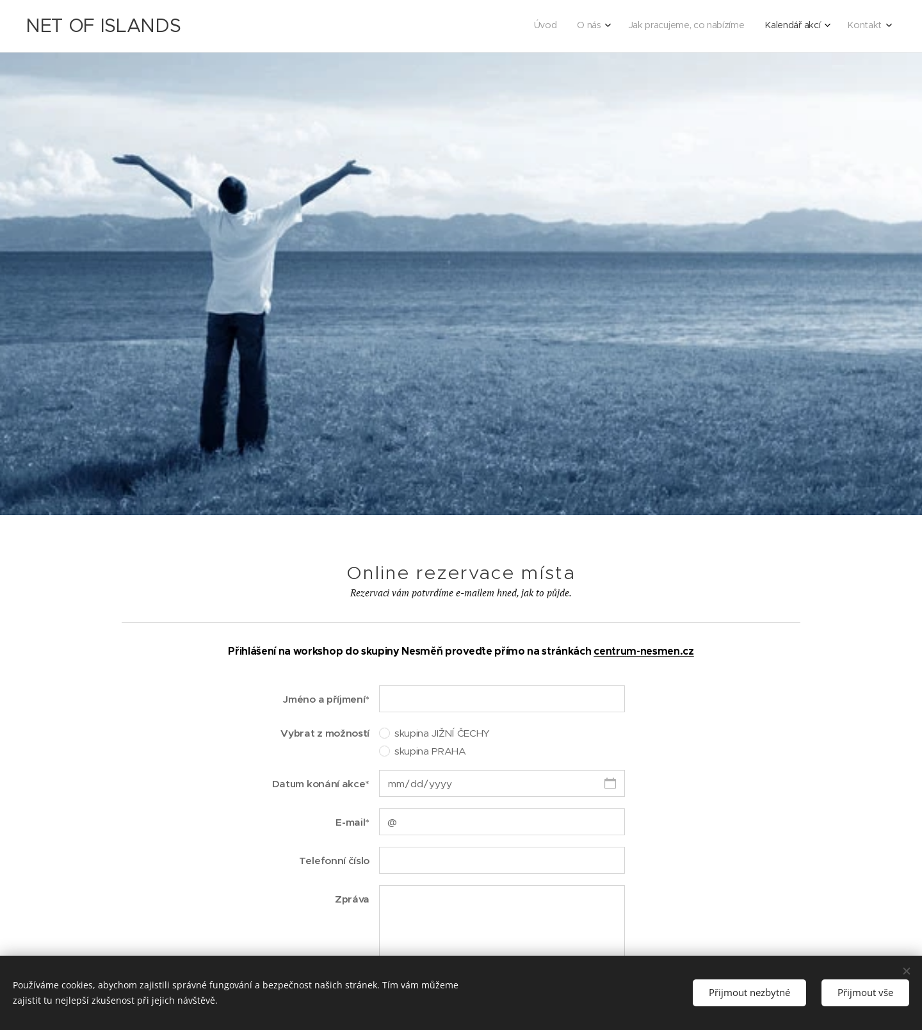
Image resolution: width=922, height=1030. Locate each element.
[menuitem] (790, 26)
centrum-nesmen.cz (644, 651)
